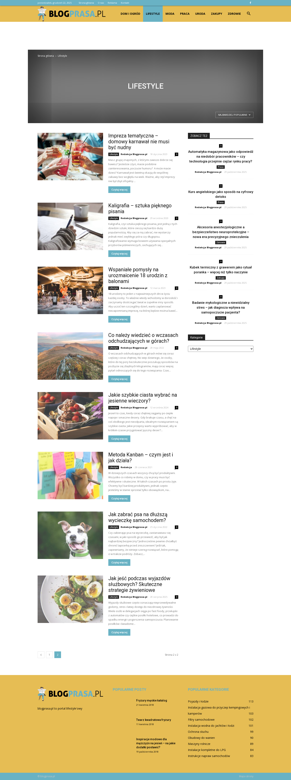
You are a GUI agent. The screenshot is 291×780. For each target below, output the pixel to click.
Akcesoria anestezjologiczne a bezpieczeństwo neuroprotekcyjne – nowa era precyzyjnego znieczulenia (220, 232)
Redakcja (126, 467)
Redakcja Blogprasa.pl (134, 154)
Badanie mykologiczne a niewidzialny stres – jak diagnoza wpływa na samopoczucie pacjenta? (220, 307)
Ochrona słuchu (198, 732)
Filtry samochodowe (201, 719)
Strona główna (86, 2)
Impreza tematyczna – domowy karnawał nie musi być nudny (138, 141)
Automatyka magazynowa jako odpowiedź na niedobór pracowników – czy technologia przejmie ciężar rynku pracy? (220, 156)
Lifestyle (153, 14)
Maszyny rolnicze (199, 744)
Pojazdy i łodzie (198, 701)
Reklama (112, 2)
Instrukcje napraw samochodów (209, 756)
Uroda (200, 14)
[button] (248, 14)
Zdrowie (234, 14)
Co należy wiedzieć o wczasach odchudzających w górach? (143, 338)
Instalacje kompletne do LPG (207, 750)
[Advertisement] (145, 36)
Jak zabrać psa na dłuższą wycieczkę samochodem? (138, 517)
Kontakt (125, 2)
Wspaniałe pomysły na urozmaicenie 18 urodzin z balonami (138, 275)
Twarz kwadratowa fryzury (153, 719)
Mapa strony (246, 776)
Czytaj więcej (119, 189)
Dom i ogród (130, 14)
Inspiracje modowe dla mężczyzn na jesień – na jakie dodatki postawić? (155, 743)
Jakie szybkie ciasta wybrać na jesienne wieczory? (142, 398)
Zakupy (216, 14)
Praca (185, 14)
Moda (170, 14)
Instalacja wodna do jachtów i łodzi (211, 726)
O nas (101, 2)
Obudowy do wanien (201, 738)
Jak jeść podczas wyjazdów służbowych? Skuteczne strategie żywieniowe (139, 584)
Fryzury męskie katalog (151, 700)
